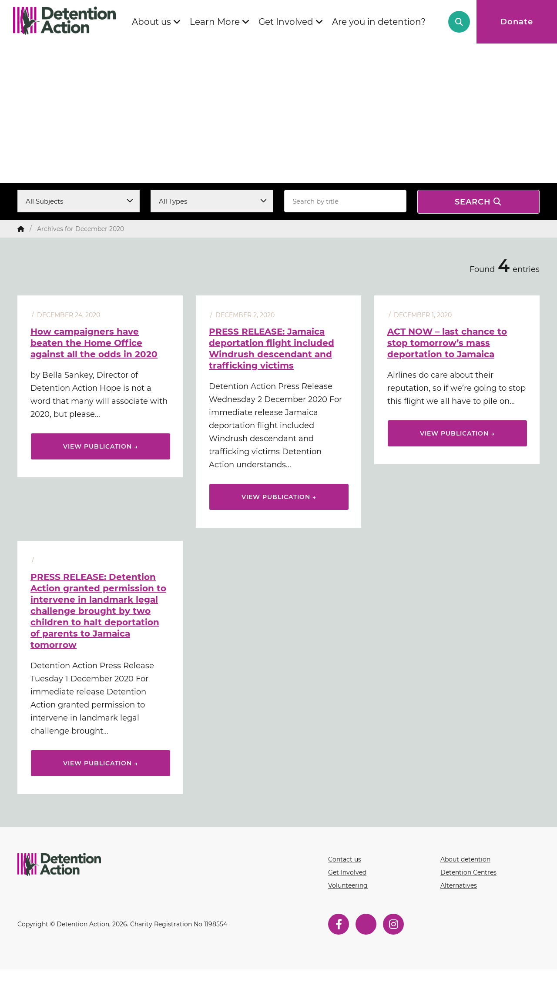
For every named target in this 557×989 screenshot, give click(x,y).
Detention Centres (468, 872)
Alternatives (458, 885)
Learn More (215, 22)
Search (459, 22)
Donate (516, 22)
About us (151, 22)
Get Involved (285, 22)
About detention (465, 859)
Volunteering (348, 885)
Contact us (344, 859)
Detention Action (67, 21)
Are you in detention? (379, 22)
